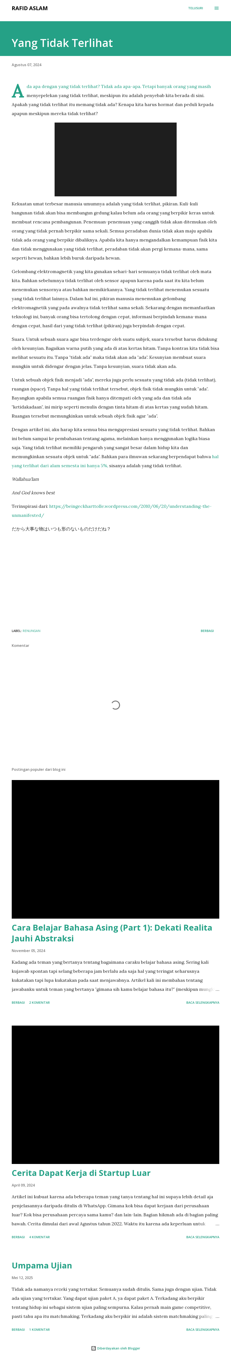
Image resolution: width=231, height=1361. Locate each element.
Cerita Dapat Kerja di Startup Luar (81, 1172)
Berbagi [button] (207, 631)
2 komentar (39, 1002)
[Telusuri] (195, 8)
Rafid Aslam (30, 8)
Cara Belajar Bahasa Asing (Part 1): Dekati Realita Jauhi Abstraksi (112, 933)
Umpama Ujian (42, 1265)
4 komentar (39, 1237)
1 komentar (39, 1329)
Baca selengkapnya (202, 1002)
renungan (31, 631)
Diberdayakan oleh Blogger (115, 1348)
